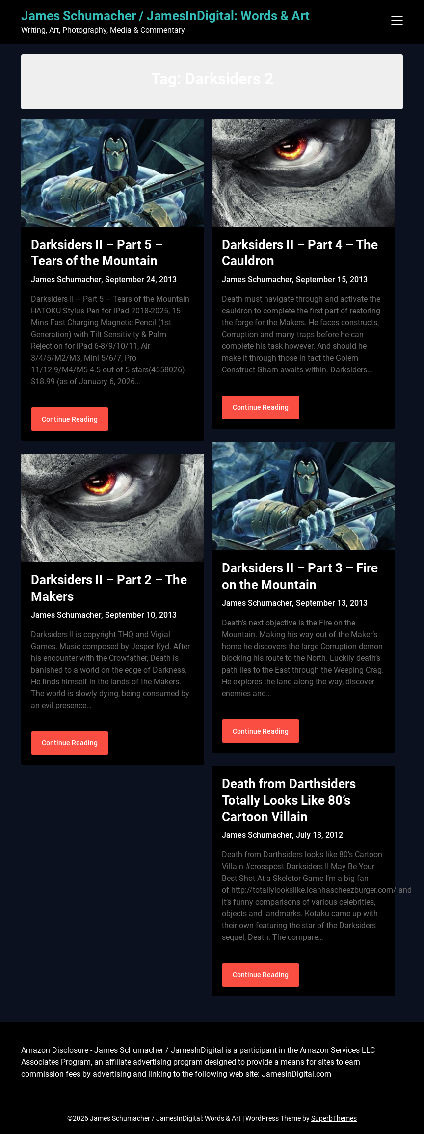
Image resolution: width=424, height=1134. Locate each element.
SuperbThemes (334, 1118)
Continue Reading (70, 419)
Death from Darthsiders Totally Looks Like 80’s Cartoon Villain (289, 800)
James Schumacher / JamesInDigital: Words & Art (165, 15)
